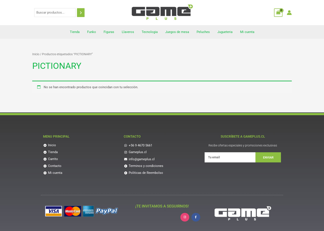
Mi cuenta (243, 32)
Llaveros (129, 32)
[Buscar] (81, 12)
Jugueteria (221, 32)
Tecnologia (150, 32)
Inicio (35, 54)
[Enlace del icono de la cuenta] (289, 12)
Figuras (111, 32)
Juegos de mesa (176, 32)
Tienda (79, 32)
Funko (94, 32)
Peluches (201, 32)
